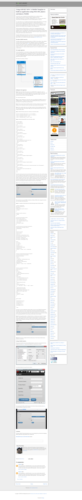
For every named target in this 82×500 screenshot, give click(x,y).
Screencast (52, 336)
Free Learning (53, 246)
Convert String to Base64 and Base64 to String (58, 70)
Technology (52, 291)
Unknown (20, 464)
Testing (52, 338)
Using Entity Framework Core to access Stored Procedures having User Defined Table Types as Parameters (58, 36)
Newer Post (18, 484)
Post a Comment (19, 479)
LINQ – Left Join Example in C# (56, 61)
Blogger (43, 497)
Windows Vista (53, 310)
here (28, 43)
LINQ (51, 241)
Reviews (52, 292)
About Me (52, 148)
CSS (51, 260)
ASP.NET (52, 141)
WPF (51, 263)
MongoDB (52, 305)
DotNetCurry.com (35, 449)
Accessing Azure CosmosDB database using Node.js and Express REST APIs (58, 39)
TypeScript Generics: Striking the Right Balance (58, 349)
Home (32, 484)
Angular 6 (52, 312)
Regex (52, 334)
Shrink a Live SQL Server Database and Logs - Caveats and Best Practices (58, 225)
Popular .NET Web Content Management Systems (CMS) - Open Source (60, 209)
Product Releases (53, 248)
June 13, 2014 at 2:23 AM (22, 469)
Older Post (45, 484)
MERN (52, 331)
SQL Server (52, 144)
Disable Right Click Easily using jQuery (57, 184)
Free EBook (52, 265)
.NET (51, 254)
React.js (52, 307)
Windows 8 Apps (53, 296)
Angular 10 (52, 321)
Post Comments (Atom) (33, 487)
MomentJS (52, 333)
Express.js (52, 317)
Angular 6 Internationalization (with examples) (58, 44)
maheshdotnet (25, 450)
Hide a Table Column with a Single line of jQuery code (60, 174)
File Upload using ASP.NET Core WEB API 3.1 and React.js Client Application (58, 33)
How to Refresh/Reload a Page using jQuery (58, 49)
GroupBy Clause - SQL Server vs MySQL (57, 218)
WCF (51, 287)
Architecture (52, 289)
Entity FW (52, 300)
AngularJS (52, 284)
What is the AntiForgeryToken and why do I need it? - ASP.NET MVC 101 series (57, 57)
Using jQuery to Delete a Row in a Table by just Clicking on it (60, 196)
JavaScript (52, 239)
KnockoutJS (52, 282)
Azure (51, 273)
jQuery (52, 235)
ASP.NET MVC (53, 237)
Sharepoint (52, 271)
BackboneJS (53, 314)
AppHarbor (52, 322)
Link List (52, 277)
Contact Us (52, 149)
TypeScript (52, 319)
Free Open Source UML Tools (55, 63)
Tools (51, 258)
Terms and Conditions (39, 493)
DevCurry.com (32, 493)
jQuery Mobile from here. (38, 37)
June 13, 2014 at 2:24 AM (22, 476)
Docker (52, 326)
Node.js (52, 302)
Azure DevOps (53, 324)
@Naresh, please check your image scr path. (58, 85)
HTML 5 (52, 267)
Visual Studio (53, 252)
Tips (51, 309)
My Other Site (53, 146)
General (52, 279)
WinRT (52, 294)
